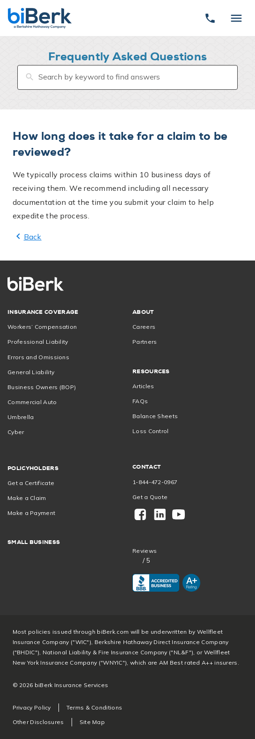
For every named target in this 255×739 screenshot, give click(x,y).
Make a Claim (26, 497)
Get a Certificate (30, 482)
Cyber (15, 431)
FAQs (140, 401)
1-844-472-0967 (154, 481)
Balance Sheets (155, 416)
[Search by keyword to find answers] (127, 77)
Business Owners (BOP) (41, 387)
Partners (144, 341)
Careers (143, 326)
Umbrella (20, 416)
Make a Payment (31, 512)
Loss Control (150, 431)
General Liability (30, 372)
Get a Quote (150, 496)
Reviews (144, 551)
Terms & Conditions (94, 707)
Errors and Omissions (38, 357)
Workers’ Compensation (42, 326)
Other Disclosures (38, 721)
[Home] (39, 18)
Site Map (92, 721)
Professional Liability (37, 341)
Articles (143, 386)
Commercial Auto (32, 402)
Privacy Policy (32, 707)
